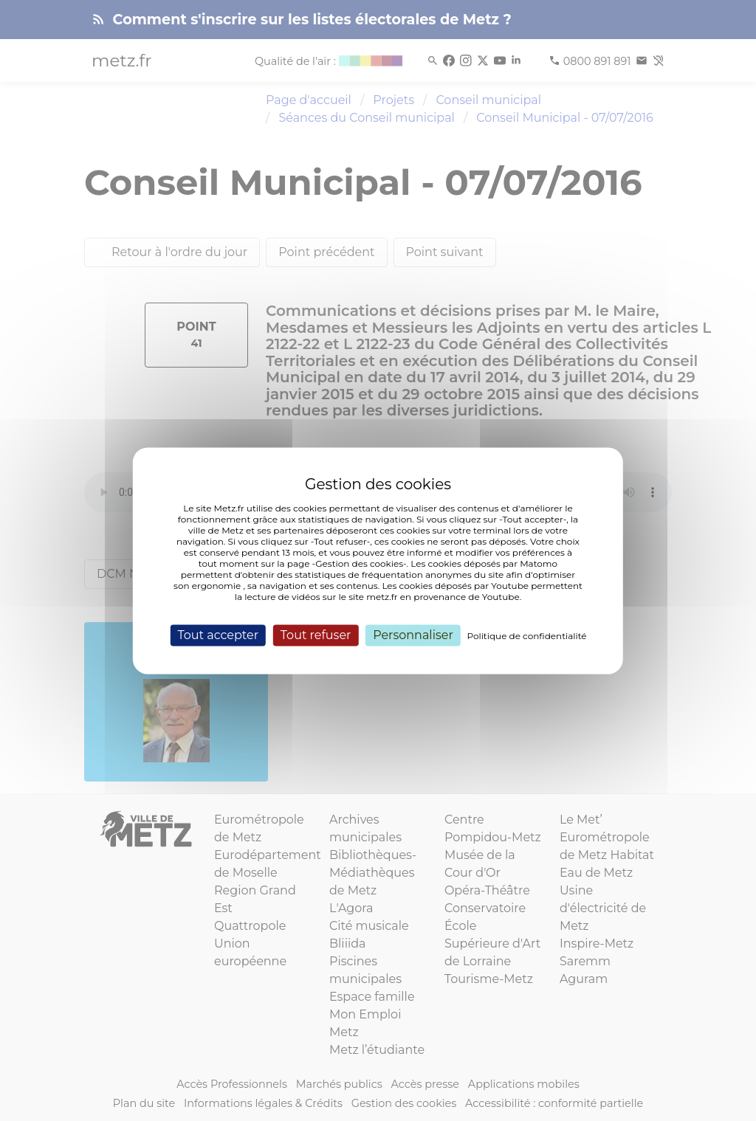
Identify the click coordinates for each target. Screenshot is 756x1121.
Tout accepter (217, 635)
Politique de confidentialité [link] (527, 635)
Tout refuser (316, 635)
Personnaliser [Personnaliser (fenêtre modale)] (413, 635)
